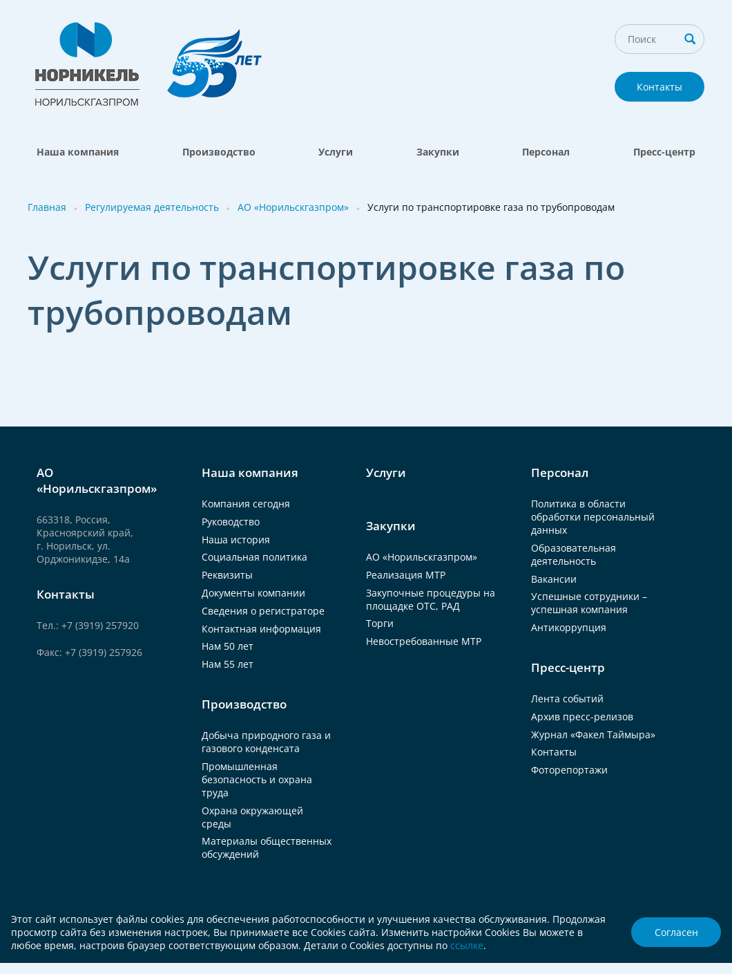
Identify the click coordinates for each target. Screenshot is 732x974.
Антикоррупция (568, 627)
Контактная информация (261, 628)
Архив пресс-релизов (582, 716)
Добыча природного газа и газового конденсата (266, 742)
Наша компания (78, 151)
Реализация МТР (405, 574)
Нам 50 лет (227, 646)
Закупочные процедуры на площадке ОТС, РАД (430, 599)
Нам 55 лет (227, 664)
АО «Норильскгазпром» (293, 207)
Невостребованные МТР (423, 641)
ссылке (466, 945)
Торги (380, 623)
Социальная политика (254, 556)
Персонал (546, 151)
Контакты (659, 86)
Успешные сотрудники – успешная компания (589, 603)
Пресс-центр (664, 151)
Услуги (335, 151)
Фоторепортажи (569, 769)
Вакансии (554, 579)
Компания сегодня (246, 503)
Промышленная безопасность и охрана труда (257, 779)
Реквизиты (227, 574)
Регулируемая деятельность (152, 207)
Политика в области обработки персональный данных (593, 516)
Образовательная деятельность (573, 554)
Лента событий (567, 698)
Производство (219, 151)
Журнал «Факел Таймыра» (593, 734)
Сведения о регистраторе (263, 610)
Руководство (231, 521)
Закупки (437, 151)
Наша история (236, 539)
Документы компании (253, 592)
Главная (47, 207)
